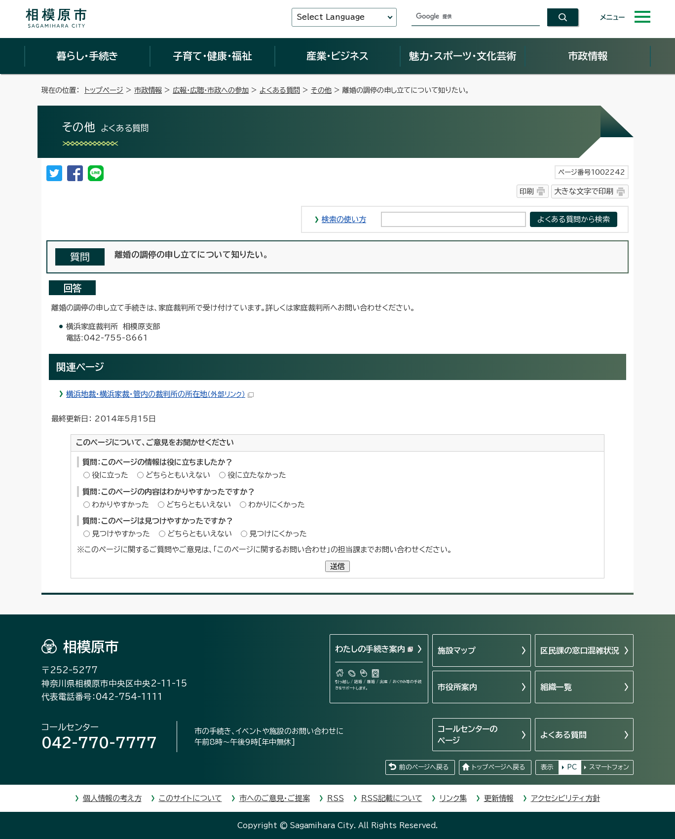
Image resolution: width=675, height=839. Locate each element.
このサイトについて (190, 798)
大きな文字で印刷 (583, 191)
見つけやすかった (121, 533)
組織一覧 (556, 687)
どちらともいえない (178, 475)
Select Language (331, 17)
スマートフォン (609, 767)
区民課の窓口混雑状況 (579, 650)
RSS (335, 798)
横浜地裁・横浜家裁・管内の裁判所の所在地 (160, 394)
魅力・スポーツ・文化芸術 (462, 56)
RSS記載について (391, 798)
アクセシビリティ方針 (565, 798)
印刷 (526, 191)
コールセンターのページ (467, 734)
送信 (337, 566)
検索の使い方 (344, 219)
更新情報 (499, 798)
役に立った (110, 475)
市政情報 (587, 56)
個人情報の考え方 (112, 798)
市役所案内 (457, 687)
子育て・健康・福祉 (212, 56)
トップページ (103, 90)
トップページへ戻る (498, 767)
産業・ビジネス (337, 56)
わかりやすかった (120, 504)
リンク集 (453, 798)
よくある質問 (280, 90)
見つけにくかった (278, 533)
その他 (321, 90)
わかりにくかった (276, 504)
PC (572, 767)
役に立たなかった (256, 475)
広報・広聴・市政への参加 (211, 90)
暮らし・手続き (87, 56)
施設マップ (457, 650)
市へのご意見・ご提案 (274, 798)
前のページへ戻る (424, 767)
